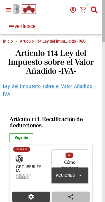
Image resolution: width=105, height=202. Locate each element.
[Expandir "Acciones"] (70, 175)
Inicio (8, 41)
